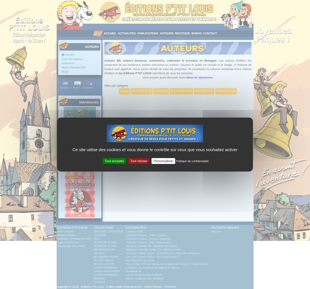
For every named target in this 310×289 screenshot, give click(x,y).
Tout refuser (138, 161)
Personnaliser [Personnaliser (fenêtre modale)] (163, 161)
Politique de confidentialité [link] (192, 161)
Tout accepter (114, 161)
